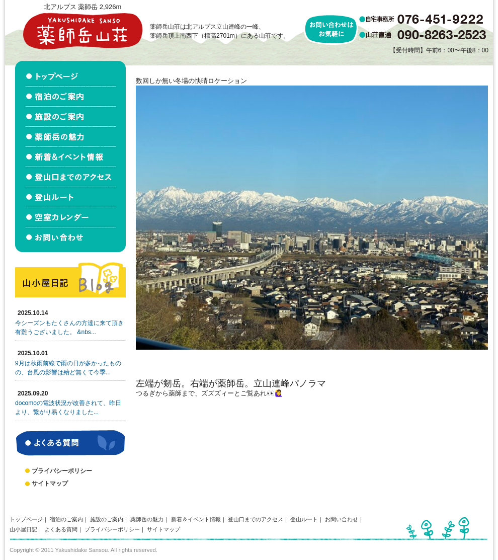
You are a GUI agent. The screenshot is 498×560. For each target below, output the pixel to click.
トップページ (26, 519)
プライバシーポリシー (62, 470)
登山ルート (304, 519)
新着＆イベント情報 (196, 519)
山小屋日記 (23, 529)
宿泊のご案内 (66, 519)
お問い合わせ (341, 519)
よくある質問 (60, 529)
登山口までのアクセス (255, 519)
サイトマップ (50, 483)
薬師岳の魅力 (146, 519)
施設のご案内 (106, 519)
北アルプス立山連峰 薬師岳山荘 (82, 31)
